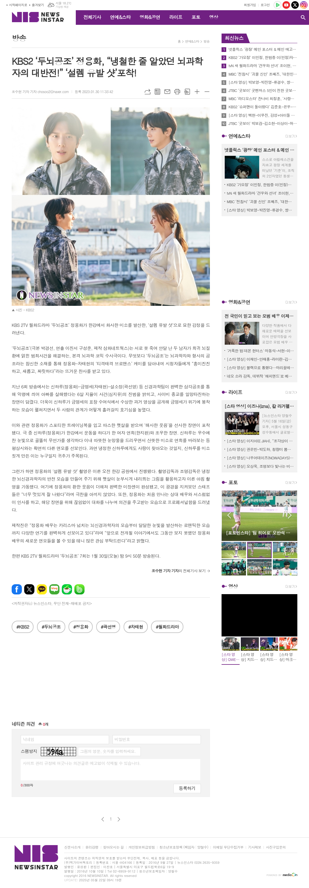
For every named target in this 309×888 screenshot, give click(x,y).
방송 (206, 41)
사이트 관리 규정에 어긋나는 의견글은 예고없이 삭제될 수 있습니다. (82, 763)
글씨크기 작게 (207, 92)
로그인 (265, 5)
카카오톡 (42, 589)
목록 (157, 92)
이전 (102, 819)
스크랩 (187, 92)
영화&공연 (150, 17)
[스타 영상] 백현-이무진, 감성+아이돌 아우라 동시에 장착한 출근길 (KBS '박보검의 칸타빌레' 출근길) (263, 115)
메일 (167, 92)
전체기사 (92, 17)
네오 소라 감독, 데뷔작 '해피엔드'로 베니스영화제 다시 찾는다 (260, 376)
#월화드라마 (167, 627)
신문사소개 (72, 847)
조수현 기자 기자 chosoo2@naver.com (40, 91)
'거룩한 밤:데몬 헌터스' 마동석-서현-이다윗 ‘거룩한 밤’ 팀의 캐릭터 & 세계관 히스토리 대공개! (260, 350)
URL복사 (147, 92)
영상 (213, 17)
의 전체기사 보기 (179, 570)
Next (290, 515)
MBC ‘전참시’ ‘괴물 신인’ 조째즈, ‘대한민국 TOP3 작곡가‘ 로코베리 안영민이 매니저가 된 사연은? (263, 74)
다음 (118, 819)
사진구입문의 (276, 847)
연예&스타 (120, 17)
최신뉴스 (234, 37)
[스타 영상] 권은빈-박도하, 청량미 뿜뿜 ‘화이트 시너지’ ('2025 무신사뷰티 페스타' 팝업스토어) (260, 449)
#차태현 (135, 627)
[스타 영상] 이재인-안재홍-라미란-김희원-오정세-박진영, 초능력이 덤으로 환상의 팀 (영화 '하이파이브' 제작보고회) (260, 359)
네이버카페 (67, 589)
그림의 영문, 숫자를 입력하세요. (108, 751)
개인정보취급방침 (142, 847)
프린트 (177, 92)
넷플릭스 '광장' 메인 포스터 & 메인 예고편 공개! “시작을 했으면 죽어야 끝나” (263, 49)
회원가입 (250, 5)
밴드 (79, 589)
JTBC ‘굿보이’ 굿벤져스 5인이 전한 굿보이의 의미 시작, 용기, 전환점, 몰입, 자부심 (263, 90)
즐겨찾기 (38, 5)
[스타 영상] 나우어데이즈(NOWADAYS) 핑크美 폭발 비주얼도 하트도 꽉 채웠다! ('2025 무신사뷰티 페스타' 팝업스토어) (260, 457)
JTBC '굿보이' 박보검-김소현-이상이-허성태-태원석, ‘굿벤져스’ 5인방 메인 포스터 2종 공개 (263, 123)
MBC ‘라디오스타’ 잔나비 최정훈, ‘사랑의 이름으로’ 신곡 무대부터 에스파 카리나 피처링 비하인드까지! (263, 98)
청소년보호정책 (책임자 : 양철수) (183, 847)
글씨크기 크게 (197, 92)
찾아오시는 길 (113, 847)
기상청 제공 (62, 7)
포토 (195, 17)
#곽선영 (108, 627)
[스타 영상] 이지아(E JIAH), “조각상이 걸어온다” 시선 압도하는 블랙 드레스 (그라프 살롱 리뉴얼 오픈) (260, 441)
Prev (229, 515)
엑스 (29, 589)
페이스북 (17, 589)
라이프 (175, 17)
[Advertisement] (111, 679)
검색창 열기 (303, 17)
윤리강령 (91, 847)
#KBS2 (22, 627)
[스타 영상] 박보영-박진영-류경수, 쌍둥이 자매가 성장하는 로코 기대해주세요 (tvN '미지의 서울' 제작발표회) (263, 82)
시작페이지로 (18, 5)
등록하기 (187, 788)
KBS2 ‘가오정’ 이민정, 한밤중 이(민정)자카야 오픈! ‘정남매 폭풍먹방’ (263, 57)
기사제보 (254, 847)
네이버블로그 (54, 589)
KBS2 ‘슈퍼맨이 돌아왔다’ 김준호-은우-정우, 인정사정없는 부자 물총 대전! (263, 106)
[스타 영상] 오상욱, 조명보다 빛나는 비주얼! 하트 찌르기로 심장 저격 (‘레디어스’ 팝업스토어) (260, 466)
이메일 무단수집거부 (228, 847)
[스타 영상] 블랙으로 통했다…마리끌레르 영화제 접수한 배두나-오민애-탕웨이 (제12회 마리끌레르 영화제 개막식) (260, 367)
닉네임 (28, 739)
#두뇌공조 (51, 627)
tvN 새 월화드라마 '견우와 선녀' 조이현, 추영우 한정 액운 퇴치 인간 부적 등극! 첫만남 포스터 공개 (263, 65)
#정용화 (80, 627)
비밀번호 (122, 739)
